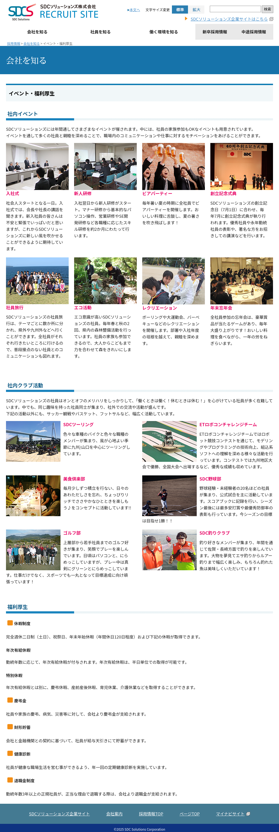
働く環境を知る (163, 32)
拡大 (196, 9)
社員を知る (100, 32)
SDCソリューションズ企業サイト (59, 825)
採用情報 (13, 43)
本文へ (135, 9)
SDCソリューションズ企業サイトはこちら (229, 19)
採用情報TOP (151, 825)
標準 (180, 9)
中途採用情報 (253, 32)
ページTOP (190, 825)
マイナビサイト (230, 825)
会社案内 (114, 825)
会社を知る (37, 32)
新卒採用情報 (214, 32)
